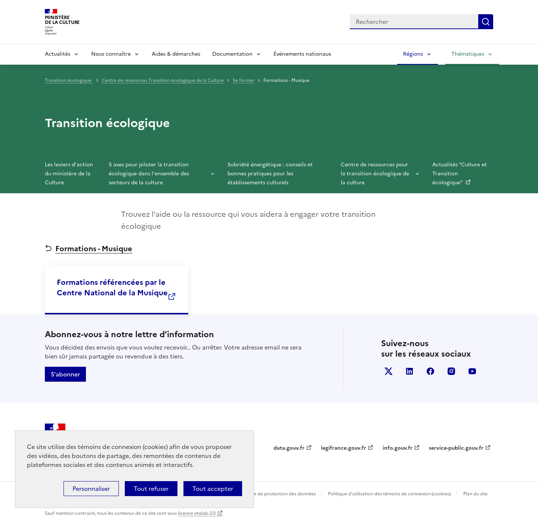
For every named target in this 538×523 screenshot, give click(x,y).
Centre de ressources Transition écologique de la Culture (163, 80)
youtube (472, 371)
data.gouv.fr (288, 448)
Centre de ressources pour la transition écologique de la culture (375, 174)
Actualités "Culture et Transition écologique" (459, 174)
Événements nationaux (302, 54)
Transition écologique (69, 80)
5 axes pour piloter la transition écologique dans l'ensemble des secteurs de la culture (149, 174)
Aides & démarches (176, 54)
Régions (413, 54)
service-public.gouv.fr (456, 448)
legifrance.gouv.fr (343, 448)
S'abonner (65, 374)
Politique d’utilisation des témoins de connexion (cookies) (389, 493)
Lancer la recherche (485, 21)
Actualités (57, 54)
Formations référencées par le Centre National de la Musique (112, 287)
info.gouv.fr (397, 448)
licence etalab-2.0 (197, 513)
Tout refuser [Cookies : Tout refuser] (151, 488)
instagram (451, 371)
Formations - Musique (93, 248)
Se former (243, 80)
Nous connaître (111, 54)
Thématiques (467, 54)
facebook (430, 371)
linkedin (409, 371)
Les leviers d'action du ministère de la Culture (69, 174)
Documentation (232, 54)
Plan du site (475, 493)
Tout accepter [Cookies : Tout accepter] (212, 488)
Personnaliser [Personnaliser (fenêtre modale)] (91, 488)
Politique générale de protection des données (266, 493)
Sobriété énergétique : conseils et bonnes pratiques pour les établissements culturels (270, 174)
